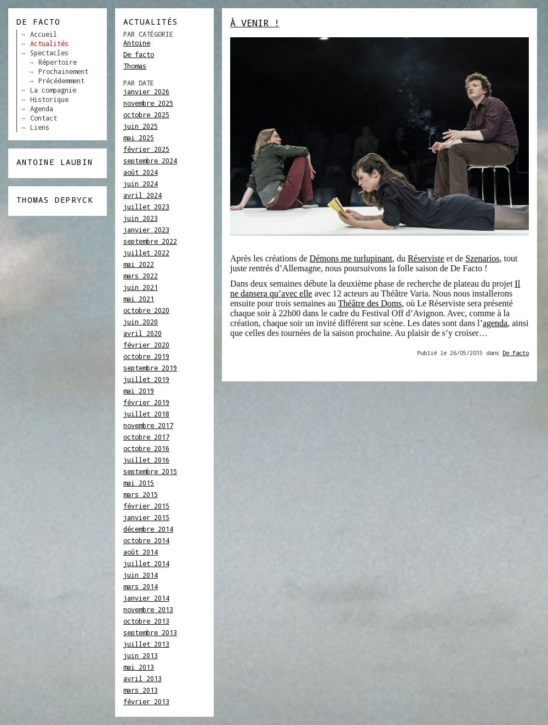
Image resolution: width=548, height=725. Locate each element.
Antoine (136, 42)
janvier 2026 (146, 91)
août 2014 (140, 551)
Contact (43, 117)
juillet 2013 (146, 644)
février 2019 (146, 402)
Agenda (41, 108)
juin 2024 (140, 183)
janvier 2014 (146, 597)
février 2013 (146, 701)
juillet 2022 (146, 252)
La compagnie (53, 89)
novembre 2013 (148, 609)
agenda (495, 323)
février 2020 (146, 344)
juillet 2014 (146, 563)
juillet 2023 (146, 206)
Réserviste (426, 258)
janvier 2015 (146, 517)
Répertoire (57, 62)
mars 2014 (140, 586)
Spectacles (49, 52)
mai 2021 (138, 298)
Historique (49, 99)
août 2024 (140, 172)
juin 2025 (140, 126)
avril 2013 (142, 678)
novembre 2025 (148, 103)
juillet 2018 (146, 413)
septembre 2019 (150, 367)
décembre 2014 (148, 528)
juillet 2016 (146, 459)
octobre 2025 (146, 114)
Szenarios (482, 258)
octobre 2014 (146, 540)
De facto (138, 54)
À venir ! (254, 22)
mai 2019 (138, 390)
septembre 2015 (150, 471)
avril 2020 (142, 333)
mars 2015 (140, 494)
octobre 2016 (146, 448)
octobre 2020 (146, 310)
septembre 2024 (150, 160)
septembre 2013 (150, 632)
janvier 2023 (146, 229)
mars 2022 (140, 275)
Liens (39, 127)
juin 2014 (140, 574)
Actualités (49, 43)
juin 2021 (140, 287)
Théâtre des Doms (370, 303)
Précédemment (61, 80)
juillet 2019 (146, 379)
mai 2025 (138, 137)
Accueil (43, 34)
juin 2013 (140, 655)
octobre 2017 (146, 436)
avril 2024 (142, 195)
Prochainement (63, 71)
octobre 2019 (146, 356)
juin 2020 (140, 321)
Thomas (134, 65)
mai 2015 (138, 482)
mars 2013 (140, 690)
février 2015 (146, 505)
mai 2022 (138, 264)
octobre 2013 (146, 620)
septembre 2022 (150, 241)
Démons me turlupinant (351, 258)
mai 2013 (138, 667)
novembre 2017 (148, 425)
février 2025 (146, 149)
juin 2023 (140, 218)
